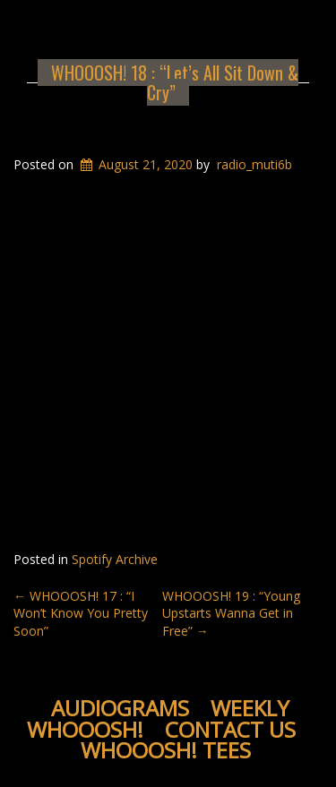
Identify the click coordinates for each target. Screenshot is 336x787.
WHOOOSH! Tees (166, 750)
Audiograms (120, 708)
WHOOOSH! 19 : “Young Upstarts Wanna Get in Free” (231, 613)
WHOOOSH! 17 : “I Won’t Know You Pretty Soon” (80, 613)
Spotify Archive (115, 559)
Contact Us (230, 729)
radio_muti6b (254, 164)
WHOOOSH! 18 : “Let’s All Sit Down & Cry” (174, 82)
